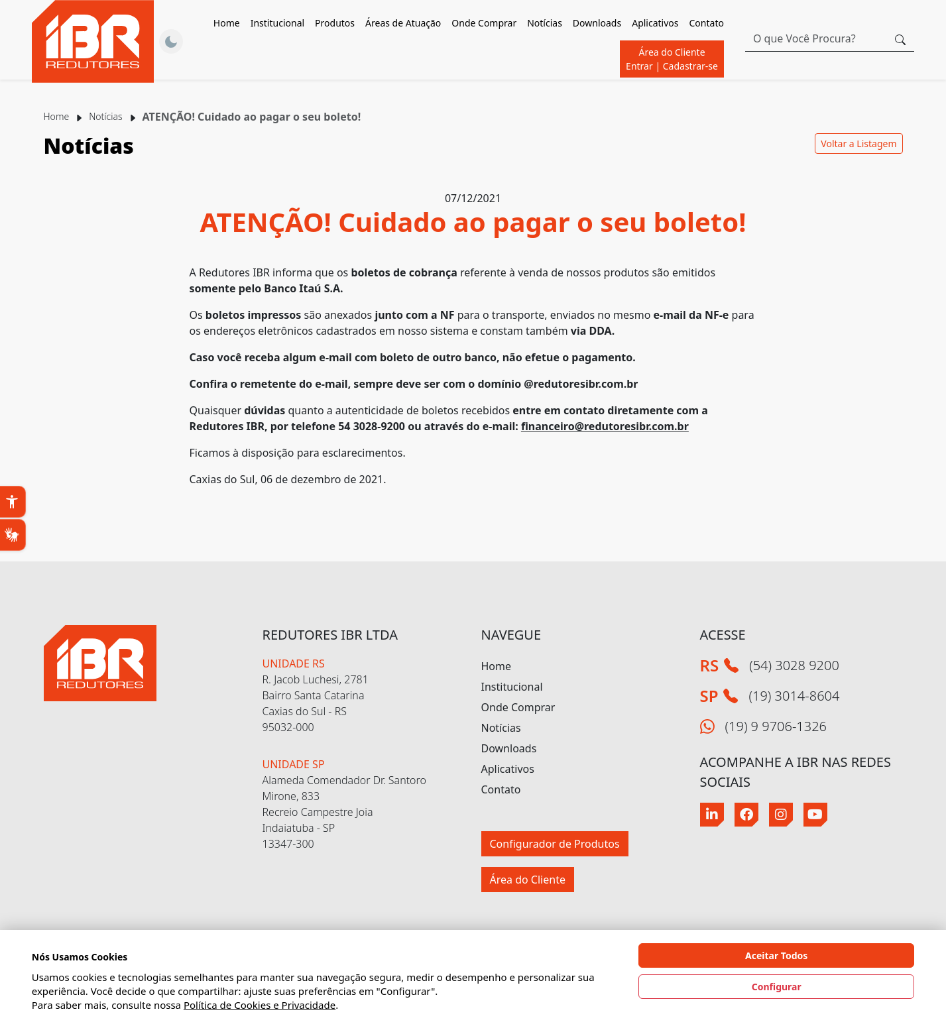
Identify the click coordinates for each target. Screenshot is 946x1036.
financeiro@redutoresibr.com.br (605, 426)
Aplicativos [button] (655, 23)
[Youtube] (815, 815)
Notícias (544, 23)
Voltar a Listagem (858, 143)
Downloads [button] (597, 23)
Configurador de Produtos (555, 843)
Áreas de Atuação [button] (403, 23)
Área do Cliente (672, 59)
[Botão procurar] (900, 38)
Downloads (509, 748)
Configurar (776, 986)
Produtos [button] (335, 23)
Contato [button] (706, 23)
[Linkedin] (712, 815)
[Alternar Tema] (171, 41)
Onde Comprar (483, 23)
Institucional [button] (277, 23)
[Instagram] (781, 815)
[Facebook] (746, 815)
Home (226, 23)
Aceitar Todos (776, 955)
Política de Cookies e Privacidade (259, 1004)
